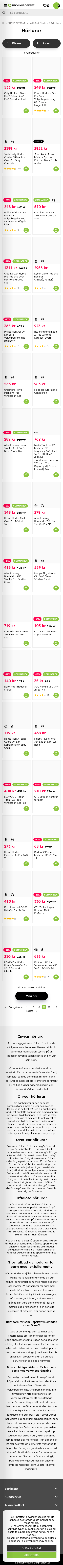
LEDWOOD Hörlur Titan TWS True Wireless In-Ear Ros (15, 799)
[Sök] (31, 12)
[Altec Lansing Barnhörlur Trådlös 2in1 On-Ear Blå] (46, 495)
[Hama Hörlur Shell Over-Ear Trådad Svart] (16, 495)
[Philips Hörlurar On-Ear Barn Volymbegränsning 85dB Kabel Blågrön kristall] (16, 189)
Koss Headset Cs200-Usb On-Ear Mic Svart (16, 909)
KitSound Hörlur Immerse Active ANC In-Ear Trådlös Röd (45, 965)
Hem (4, 23)
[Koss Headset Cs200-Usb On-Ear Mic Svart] (16, 884)
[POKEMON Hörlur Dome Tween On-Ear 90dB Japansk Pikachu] (16, 939)
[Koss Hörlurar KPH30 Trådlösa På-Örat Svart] (16, 608)
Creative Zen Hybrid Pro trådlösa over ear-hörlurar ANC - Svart (15, 278)
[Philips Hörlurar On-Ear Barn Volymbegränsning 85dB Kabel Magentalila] (46, 70)
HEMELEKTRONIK (17, 23)
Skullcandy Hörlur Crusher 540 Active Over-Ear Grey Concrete (14, 159)
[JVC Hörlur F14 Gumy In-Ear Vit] (46, 663)
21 (57, 1007)
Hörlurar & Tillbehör (50, 23)
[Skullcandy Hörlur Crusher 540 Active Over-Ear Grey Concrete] (16, 131)
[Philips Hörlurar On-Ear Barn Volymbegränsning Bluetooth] (16, 308)
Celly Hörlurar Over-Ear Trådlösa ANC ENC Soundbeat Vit (15, 96)
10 (38, 1007)
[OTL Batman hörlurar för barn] (46, 773)
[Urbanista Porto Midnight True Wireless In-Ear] (16, 366)
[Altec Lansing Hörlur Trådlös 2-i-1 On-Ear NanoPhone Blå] (16, 422)
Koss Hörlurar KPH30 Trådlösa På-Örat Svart (16, 634)
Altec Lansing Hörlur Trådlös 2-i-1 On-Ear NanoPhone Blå (15, 448)
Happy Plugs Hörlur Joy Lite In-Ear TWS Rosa (45, 741)
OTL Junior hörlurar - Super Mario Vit (45, 633)
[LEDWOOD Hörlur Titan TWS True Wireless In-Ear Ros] (16, 773)
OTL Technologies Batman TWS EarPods (44, 910)
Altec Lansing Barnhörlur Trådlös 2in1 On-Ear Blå (44, 521)
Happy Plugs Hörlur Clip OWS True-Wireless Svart (45, 576)
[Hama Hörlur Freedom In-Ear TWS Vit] (16, 829)
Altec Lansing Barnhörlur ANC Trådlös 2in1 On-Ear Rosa (15, 578)
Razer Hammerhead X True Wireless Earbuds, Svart (45, 334)
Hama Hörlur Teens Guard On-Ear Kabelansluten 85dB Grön (15, 743)
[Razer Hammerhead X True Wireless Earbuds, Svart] (46, 308)
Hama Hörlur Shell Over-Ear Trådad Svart (14, 521)
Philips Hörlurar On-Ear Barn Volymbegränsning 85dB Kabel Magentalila (45, 99)
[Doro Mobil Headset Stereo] (16, 663)
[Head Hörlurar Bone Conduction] (46, 366)
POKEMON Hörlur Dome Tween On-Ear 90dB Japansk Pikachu (15, 967)
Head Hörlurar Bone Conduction (45, 391)
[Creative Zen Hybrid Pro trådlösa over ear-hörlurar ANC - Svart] (16, 250)
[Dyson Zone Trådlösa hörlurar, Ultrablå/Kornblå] (46, 250)
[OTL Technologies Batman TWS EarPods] (46, 884)
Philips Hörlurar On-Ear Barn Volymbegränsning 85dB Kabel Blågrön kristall (15, 218)
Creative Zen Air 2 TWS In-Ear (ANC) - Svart (45, 215)
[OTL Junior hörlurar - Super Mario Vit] (46, 608)
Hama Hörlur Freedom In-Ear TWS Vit (16, 855)
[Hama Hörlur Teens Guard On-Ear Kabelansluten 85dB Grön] (16, 715)
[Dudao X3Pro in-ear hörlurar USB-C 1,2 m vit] (46, 829)
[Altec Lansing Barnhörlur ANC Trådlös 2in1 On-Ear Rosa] (16, 550)
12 (49, 1007)
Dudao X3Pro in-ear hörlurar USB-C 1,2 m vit (45, 855)
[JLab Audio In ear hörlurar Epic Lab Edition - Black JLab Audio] (46, 131)
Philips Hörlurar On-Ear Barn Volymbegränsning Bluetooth (15, 336)
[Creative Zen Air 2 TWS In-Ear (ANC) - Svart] (46, 189)
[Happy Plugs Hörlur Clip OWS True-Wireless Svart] (46, 550)
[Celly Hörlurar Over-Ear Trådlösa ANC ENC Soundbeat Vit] (16, 70)
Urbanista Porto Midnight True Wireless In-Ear (13, 392)
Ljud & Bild (34, 23)
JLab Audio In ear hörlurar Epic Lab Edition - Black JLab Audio (45, 159)
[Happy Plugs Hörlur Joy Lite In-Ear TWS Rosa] (46, 715)
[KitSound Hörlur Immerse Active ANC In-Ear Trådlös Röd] (46, 939)
